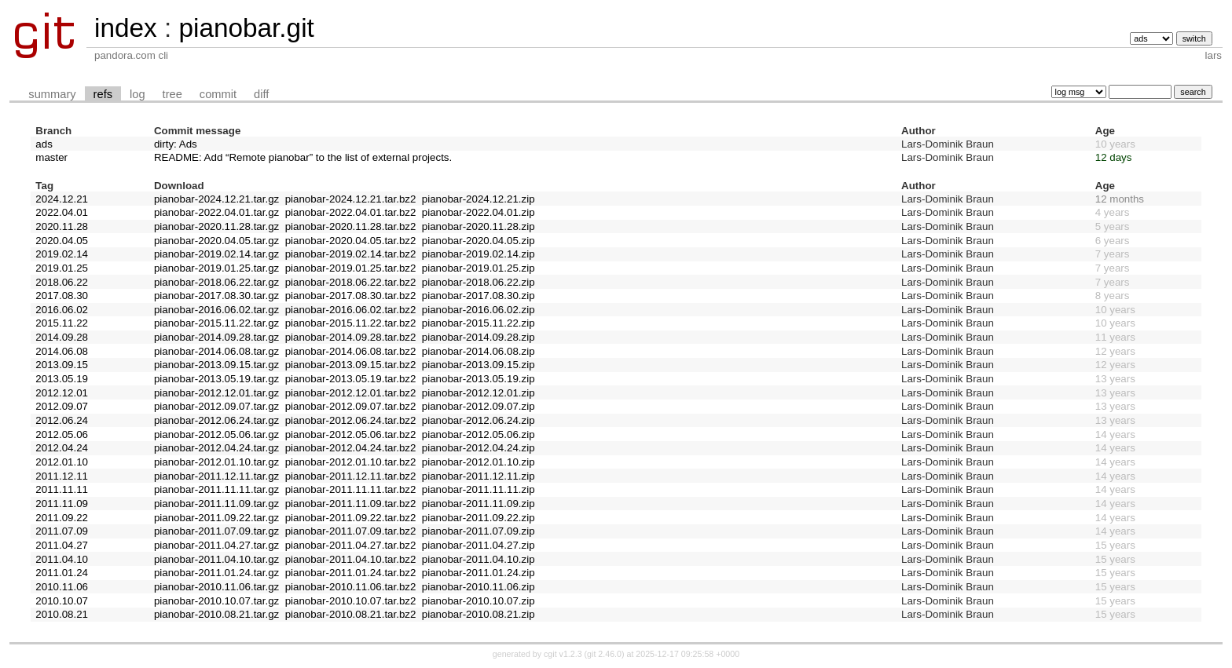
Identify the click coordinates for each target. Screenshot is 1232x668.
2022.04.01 (61, 212)
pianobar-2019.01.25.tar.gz (216, 268)
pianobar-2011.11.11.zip (478, 489)
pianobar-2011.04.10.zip (478, 559)
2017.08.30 (61, 295)
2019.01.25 (61, 268)
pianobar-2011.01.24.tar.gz (216, 573)
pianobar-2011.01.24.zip (478, 573)
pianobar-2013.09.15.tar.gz (216, 365)
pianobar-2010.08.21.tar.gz (216, 614)
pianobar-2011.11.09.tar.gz (216, 503)
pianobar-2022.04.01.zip (478, 212)
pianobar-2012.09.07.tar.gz (216, 406)
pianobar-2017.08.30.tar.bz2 (350, 295)
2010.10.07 (61, 601)
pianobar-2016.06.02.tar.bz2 (350, 310)
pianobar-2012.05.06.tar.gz (216, 434)
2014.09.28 (61, 337)
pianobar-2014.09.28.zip (478, 337)
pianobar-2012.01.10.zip (478, 462)
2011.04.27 (61, 545)
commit (218, 94)
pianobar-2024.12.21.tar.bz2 (350, 199)
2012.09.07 (61, 406)
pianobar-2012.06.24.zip (478, 420)
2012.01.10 (61, 462)
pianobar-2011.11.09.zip (478, 503)
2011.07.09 (61, 531)
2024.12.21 (61, 199)
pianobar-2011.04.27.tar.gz (216, 545)
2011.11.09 (61, 503)
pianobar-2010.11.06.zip (478, 587)
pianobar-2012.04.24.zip (478, 448)
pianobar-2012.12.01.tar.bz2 (350, 393)
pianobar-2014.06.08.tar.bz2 (350, 351)
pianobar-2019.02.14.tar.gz (216, 254)
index (125, 27)
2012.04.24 (61, 448)
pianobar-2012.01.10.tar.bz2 (350, 462)
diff (261, 94)
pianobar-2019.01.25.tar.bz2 (350, 268)
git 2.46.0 (604, 654)
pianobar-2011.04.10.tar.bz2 (350, 559)
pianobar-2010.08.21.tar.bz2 (350, 614)
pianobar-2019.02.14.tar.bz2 (350, 254)
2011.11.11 (61, 489)
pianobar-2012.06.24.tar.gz (216, 420)
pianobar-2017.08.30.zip (478, 295)
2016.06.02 (61, 310)
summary (51, 94)
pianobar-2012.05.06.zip (478, 434)
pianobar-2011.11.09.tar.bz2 (350, 503)
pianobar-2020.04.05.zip (478, 240)
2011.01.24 (61, 573)
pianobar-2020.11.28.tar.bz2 (350, 226)
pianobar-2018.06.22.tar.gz (216, 282)
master (51, 157)
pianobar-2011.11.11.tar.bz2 (350, 489)
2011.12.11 (61, 476)
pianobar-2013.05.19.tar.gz (216, 379)
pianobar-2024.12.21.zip (478, 199)
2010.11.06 (61, 587)
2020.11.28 (61, 226)
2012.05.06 (61, 434)
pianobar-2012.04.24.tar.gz (216, 448)
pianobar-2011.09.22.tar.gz (216, 518)
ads (44, 144)
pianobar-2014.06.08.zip (478, 351)
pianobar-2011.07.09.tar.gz (216, 531)
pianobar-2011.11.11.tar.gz (216, 489)
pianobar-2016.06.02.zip (478, 310)
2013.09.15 (61, 365)
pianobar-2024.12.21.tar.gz (216, 199)
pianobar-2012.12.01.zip (478, 393)
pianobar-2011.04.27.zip (478, 545)
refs (103, 94)
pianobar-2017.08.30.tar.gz (216, 295)
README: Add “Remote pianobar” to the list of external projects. (303, 157)
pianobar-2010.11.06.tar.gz (216, 587)
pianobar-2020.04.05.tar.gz (216, 240)
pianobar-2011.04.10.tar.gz (216, 559)
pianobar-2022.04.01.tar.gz (216, 212)
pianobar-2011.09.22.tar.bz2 (350, 518)
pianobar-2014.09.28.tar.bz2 (350, 337)
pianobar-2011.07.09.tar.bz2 (350, 531)
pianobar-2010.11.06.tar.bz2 (350, 587)
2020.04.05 (61, 240)
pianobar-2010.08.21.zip (478, 614)
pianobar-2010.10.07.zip (478, 601)
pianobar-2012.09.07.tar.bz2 (350, 406)
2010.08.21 (61, 614)
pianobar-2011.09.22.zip (478, 518)
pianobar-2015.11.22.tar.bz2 (350, 323)
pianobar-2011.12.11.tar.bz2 (350, 476)
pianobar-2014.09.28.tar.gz (216, 337)
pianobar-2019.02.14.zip (478, 254)
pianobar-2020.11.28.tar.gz (216, 226)
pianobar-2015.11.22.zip (478, 323)
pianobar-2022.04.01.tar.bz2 (350, 212)
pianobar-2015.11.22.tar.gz (216, 323)
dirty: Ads (175, 144)
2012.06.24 (61, 420)
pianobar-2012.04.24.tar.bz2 (350, 448)
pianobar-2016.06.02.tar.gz (216, 310)
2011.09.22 (61, 518)
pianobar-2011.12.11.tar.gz (216, 476)
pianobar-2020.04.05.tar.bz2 (350, 240)
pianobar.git (246, 27)
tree (172, 94)
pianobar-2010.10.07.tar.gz (216, 601)
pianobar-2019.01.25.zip (478, 268)
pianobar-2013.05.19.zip (478, 379)
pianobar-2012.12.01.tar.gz (216, 393)
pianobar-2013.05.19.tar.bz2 (350, 379)
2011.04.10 (61, 559)
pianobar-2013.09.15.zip (478, 365)
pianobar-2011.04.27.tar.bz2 (350, 545)
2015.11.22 (61, 323)
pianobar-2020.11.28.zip (478, 226)
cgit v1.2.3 (563, 654)
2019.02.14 (61, 254)
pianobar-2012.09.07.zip (478, 406)
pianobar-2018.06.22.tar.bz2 (350, 282)
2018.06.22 (61, 282)
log (137, 94)
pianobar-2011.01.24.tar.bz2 (350, 573)
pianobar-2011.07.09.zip (478, 531)
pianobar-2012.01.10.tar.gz (216, 462)
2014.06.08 (61, 351)
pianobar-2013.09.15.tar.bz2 (350, 365)
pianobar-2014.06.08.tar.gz (216, 351)
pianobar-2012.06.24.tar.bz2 (350, 420)
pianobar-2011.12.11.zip (478, 476)
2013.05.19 (61, 379)
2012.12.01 (61, 393)
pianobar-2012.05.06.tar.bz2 (350, 434)
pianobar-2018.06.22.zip (478, 282)
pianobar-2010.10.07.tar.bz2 (350, 601)
